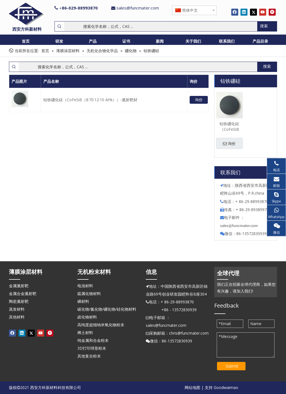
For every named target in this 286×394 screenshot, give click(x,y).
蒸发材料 (17, 309)
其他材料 (17, 317)
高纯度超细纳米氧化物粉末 (100, 324)
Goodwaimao (226, 387)
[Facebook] (234, 12)
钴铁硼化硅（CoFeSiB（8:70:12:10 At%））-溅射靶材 (90, 99)
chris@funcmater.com (189, 333)
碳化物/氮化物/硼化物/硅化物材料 (106, 309)
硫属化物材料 (89, 293)
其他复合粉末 (89, 356)
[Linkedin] (243, 12)
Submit (232, 366)
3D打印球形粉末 (91, 348)
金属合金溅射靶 (22, 293)
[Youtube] (262, 12)
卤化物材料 (87, 317)
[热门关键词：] (267, 26)
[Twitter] (253, 12)
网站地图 (192, 387)
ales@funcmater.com (240, 225)
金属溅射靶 (18, 285)
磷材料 (83, 301)
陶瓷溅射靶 (18, 301)
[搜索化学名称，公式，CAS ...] (160, 26)
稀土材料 (85, 332)
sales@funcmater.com (137, 8)
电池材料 (85, 285)
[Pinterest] (272, 12)
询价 (199, 99)
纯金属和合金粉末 (93, 340)
